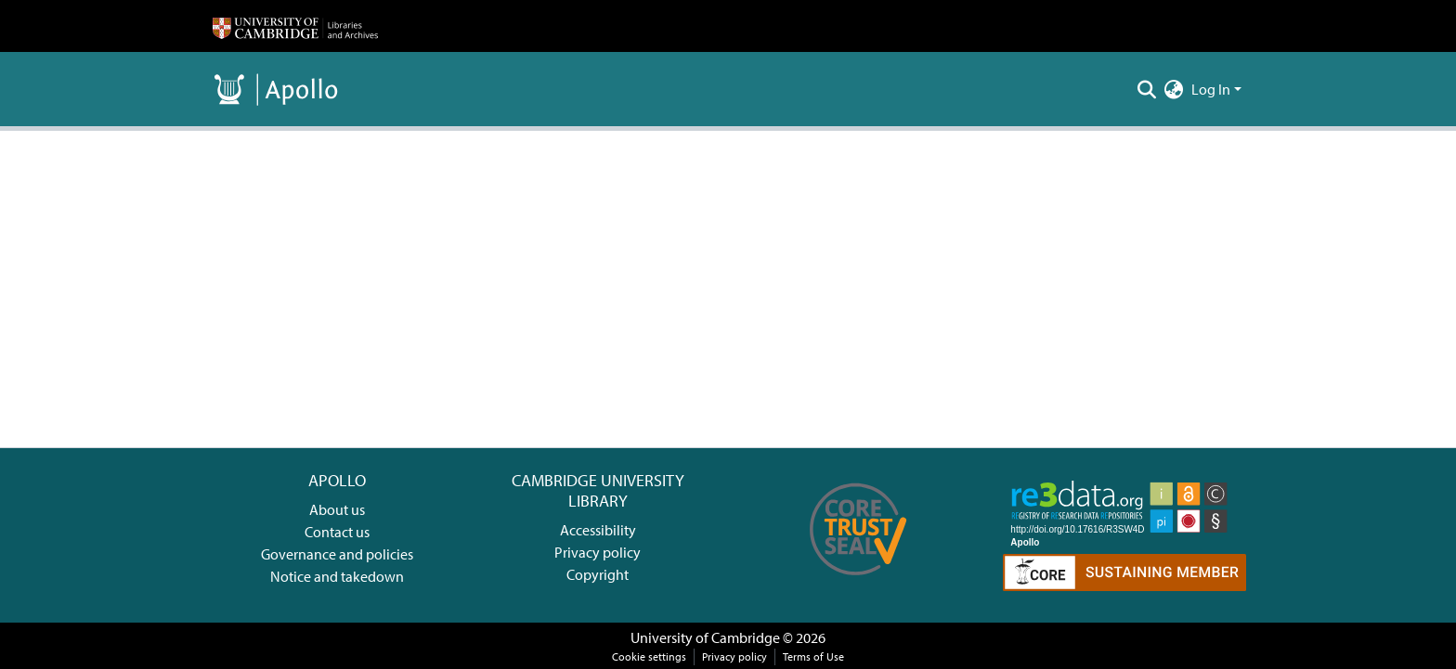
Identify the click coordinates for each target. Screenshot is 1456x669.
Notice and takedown (337, 576)
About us (337, 509)
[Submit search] (1147, 89)
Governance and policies (337, 554)
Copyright (597, 574)
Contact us (337, 531)
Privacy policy (597, 552)
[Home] (295, 26)
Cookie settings (649, 656)
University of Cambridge (705, 637)
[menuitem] (1174, 89)
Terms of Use (813, 656)
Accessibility (598, 530)
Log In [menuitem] (1210, 89)
